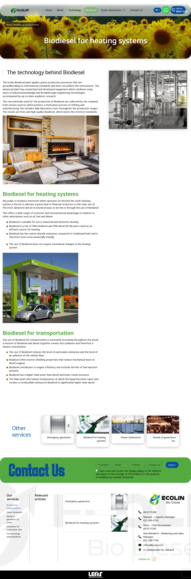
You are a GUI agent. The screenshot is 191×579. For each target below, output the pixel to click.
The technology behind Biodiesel (14, 535)
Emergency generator (59, 437)
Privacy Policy (136, 470)
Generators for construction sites (14, 528)
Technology (74, 10)
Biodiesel (91, 10)
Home (48, 10)
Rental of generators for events (13, 519)
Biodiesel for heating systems (14, 506)
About (60, 10)
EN (157, 10)
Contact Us (136, 10)
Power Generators (113, 10)
